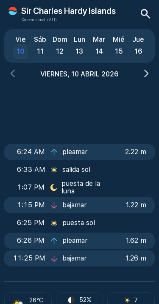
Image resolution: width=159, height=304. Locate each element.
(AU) (52, 19)
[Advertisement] (80, 108)
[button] (13, 74)
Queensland (33, 19)
